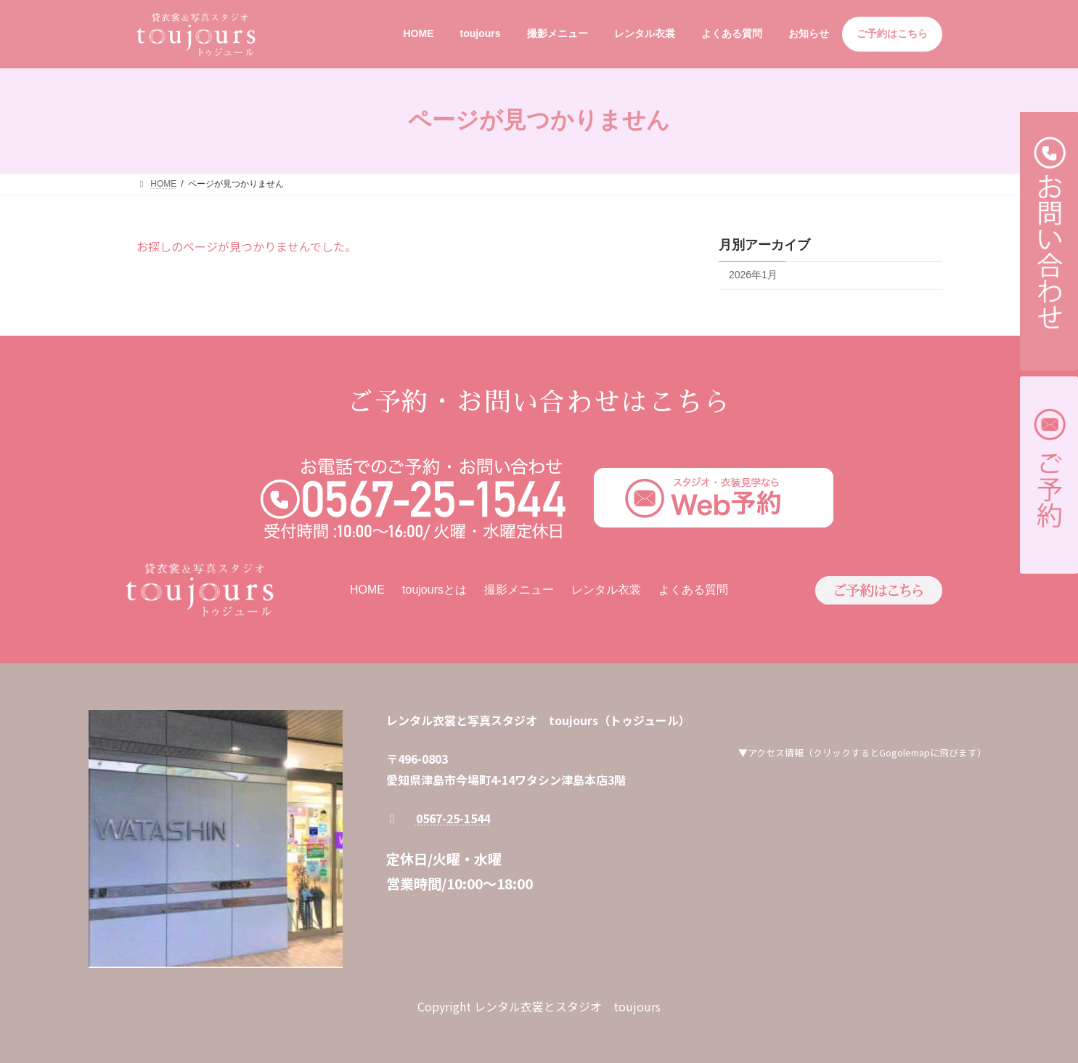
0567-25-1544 (453, 818)
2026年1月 (753, 274)
